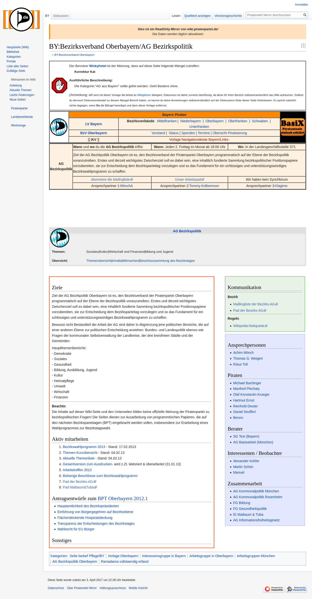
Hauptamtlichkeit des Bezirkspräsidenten (88, 506)
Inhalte (117, 260)
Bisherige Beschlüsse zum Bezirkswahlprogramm (100, 476)
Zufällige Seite (16, 71)
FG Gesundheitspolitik (250, 509)
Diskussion (60, 16)
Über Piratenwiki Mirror (82, 588)
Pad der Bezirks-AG (78, 482)
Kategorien (58, 556)
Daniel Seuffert (244, 412)
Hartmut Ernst (243, 400)
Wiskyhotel (97, 66)
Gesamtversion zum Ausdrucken (87, 464)
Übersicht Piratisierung (230, 133)
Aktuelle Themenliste (79, 458)
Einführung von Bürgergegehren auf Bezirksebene (95, 512)
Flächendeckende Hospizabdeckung (84, 518)
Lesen (176, 16)
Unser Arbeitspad (188, 179)
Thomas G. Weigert (248, 358)
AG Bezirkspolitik (120, 147)
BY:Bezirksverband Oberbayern (74, 54)
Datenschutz (56, 588)
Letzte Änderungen (22, 95)
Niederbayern (190, 121)
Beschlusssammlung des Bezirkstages (167, 260)
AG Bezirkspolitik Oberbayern (74, 561)
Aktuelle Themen (20, 90)
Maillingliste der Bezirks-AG (254, 304)
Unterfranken (199, 127)
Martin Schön (243, 467)
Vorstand (158, 133)
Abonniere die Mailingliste (110, 179)
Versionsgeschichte (228, 16)
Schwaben (260, 121)
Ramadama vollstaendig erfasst (125, 561)
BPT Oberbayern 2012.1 (123, 498)
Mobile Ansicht (138, 588)
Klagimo (281, 186)
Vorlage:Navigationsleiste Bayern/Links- (199, 139)
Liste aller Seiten (17, 66)
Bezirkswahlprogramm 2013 (84, 447)
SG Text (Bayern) (246, 436)
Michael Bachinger (247, 383)
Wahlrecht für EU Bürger (75, 529)
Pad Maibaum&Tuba (78, 487)
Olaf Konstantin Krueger (251, 394)
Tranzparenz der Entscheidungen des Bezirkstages (96, 523)
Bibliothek (13, 52)
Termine (204, 133)
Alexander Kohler (246, 461)
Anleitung (16, 85)
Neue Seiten (18, 99)
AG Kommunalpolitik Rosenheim (257, 497)
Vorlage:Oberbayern (123, 556)
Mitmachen (131, 260)
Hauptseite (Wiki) (18, 47)
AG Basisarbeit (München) (253, 442)
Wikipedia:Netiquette (248, 326)
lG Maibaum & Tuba (248, 514)
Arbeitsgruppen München (256, 556)
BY (47, 16)
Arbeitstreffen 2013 (77, 470)
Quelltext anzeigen (197, 16)
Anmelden (301, 4)
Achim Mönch (243, 353)
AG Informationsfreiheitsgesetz (256, 520)
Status (174, 133)
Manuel (238, 472)
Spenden (188, 133)
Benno (238, 418)
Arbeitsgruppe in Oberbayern (211, 556)
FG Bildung (241, 503)
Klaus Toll (240, 364)
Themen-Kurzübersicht (80, 453)
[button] (23, 79)
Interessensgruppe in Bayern (164, 556)
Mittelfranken (167, 121)
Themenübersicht (98, 260)
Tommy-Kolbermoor (204, 186)
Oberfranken (237, 121)
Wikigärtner (144, 95)
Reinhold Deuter (245, 406)
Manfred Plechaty (246, 389)
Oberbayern (214, 121)
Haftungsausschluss (113, 588)
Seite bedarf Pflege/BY (87, 556)
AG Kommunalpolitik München (256, 491)
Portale (11, 61)
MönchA (126, 186)
